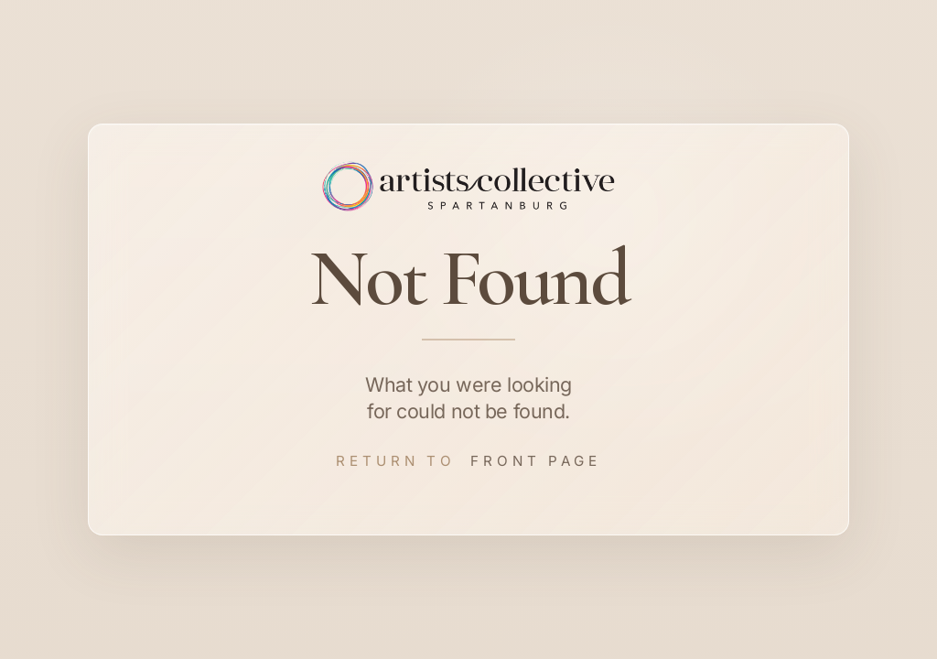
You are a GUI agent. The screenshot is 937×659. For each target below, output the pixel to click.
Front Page (535, 461)
